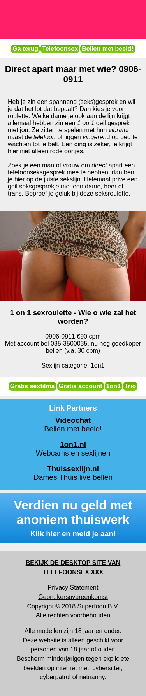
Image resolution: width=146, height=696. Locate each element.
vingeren (94, 137)
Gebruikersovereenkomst (73, 597)
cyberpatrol (55, 677)
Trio (130, 386)
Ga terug (25, 48)
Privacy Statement (73, 587)
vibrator (119, 130)
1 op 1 (85, 123)
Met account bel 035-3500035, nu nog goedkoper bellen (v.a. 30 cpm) (73, 347)
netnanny (92, 677)
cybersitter (106, 668)
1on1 (113, 386)
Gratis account (80, 386)
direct (99, 165)
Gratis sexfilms (32, 386)
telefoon (44, 137)
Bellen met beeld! (107, 48)
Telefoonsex (60, 48)
